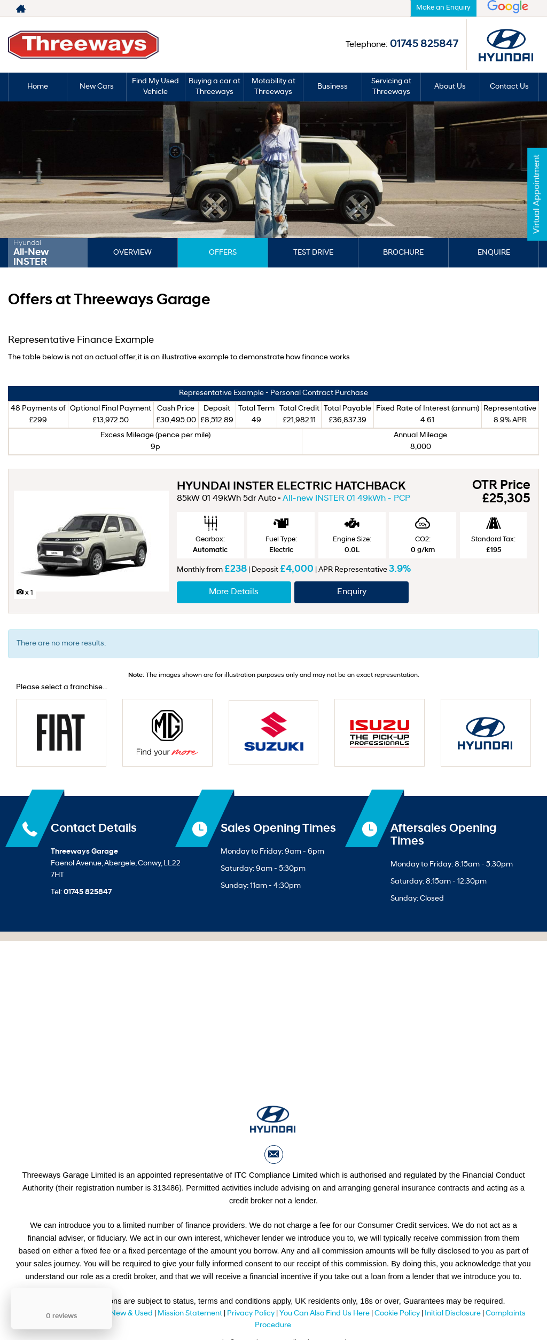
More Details (234, 592)
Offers (223, 253)
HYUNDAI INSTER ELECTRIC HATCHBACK (291, 486)
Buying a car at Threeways (214, 86)
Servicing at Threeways (391, 86)
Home (37, 87)
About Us (450, 87)
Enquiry (351, 592)
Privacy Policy (251, 1314)
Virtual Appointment (537, 194)
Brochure (403, 253)
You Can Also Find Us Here (324, 1314)
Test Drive (313, 253)
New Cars (97, 87)
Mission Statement (190, 1314)
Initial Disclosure (453, 1314)
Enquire (494, 253)
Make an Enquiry (443, 7)
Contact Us (509, 87)
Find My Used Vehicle (155, 86)
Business (332, 87)
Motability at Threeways (273, 86)
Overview (132, 253)
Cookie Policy (397, 1314)
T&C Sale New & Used (115, 1314)
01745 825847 (365, 8)
